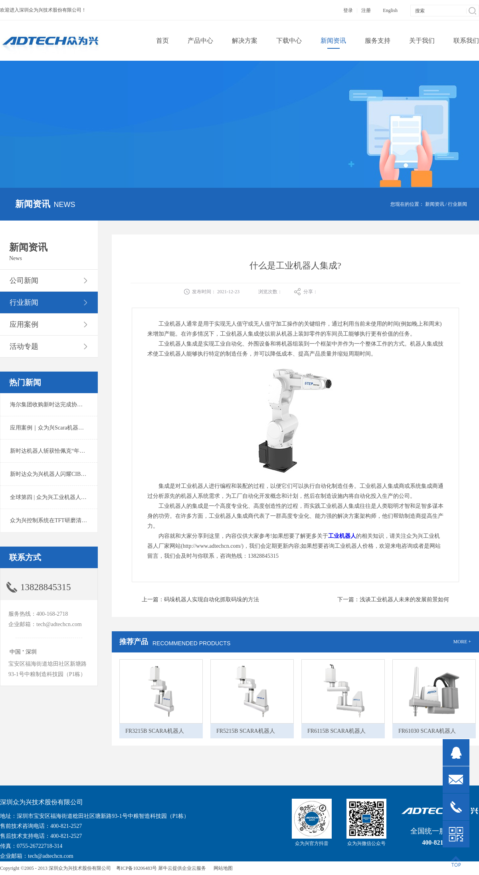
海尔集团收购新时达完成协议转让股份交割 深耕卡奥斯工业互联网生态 (97, 405)
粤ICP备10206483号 (136, 868)
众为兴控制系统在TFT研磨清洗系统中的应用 (65, 520)
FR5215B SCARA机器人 (245, 731)
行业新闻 (457, 204)
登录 (348, 10)
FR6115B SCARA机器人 (336, 731)
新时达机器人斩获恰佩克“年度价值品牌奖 (61, 451)
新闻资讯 (434, 204)
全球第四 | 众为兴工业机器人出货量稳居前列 (65, 497)
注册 (366, 10)
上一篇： (200, 600)
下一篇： (393, 600)
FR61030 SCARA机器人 (427, 731)
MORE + (462, 641)
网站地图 (222, 868)
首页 (162, 40)
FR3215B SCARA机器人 (154, 731)
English (390, 10)
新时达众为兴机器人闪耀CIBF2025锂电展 (61, 474)
